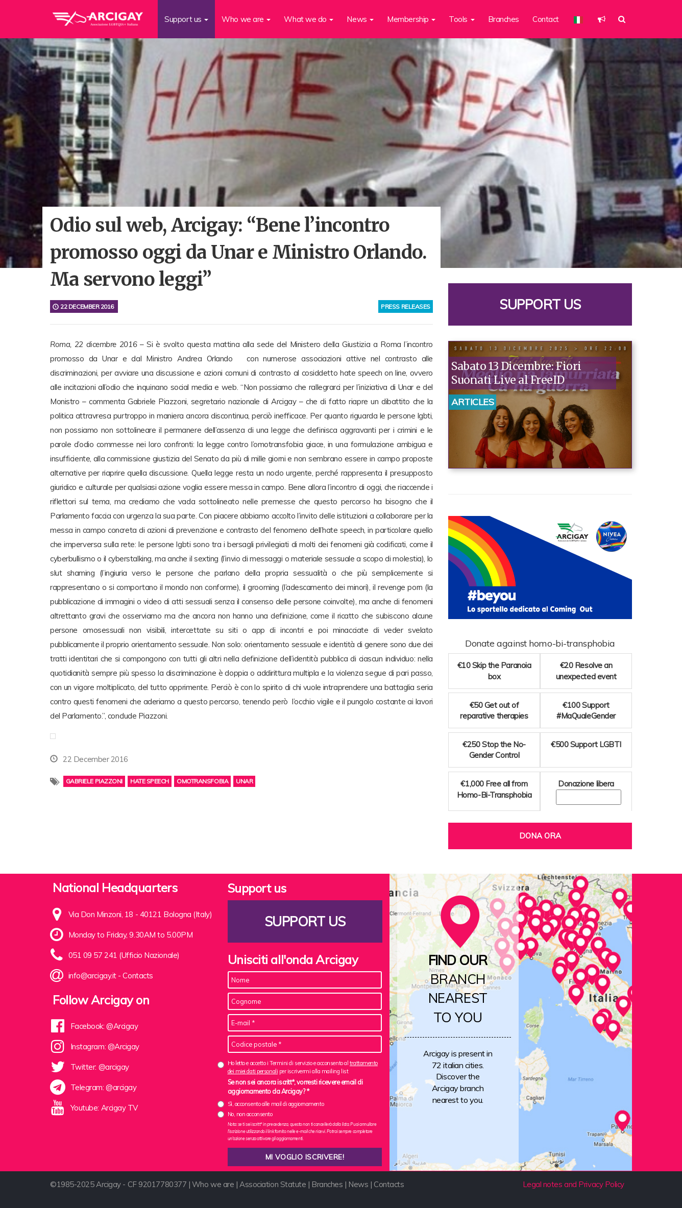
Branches (503, 19)
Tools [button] (461, 19)
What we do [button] (308, 19)
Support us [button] (186, 19)
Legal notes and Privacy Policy (574, 1184)
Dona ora (540, 836)
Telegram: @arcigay (103, 1087)
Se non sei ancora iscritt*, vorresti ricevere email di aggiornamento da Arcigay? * (295, 1086)
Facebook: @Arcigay (104, 1026)
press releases (405, 306)
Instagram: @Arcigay (104, 1046)
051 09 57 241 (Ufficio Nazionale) (124, 955)
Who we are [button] (246, 19)
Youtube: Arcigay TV (104, 1108)
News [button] (360, 19)
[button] (601, 19)
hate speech (149, 781)
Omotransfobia (202, 781)
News (358, 1184)
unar (244, 781)
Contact (545, 19)
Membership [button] (411, 19)
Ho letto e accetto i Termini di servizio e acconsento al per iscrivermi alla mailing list (303, 1066)
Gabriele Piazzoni (94, 781)
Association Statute (272, 1184)
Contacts (138, 975)
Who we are (213, 1184)
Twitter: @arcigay (99, 1067)
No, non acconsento (250, 1114)
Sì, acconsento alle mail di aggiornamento (276, 1103)
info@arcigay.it (92, 975)
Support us (540, 304)
